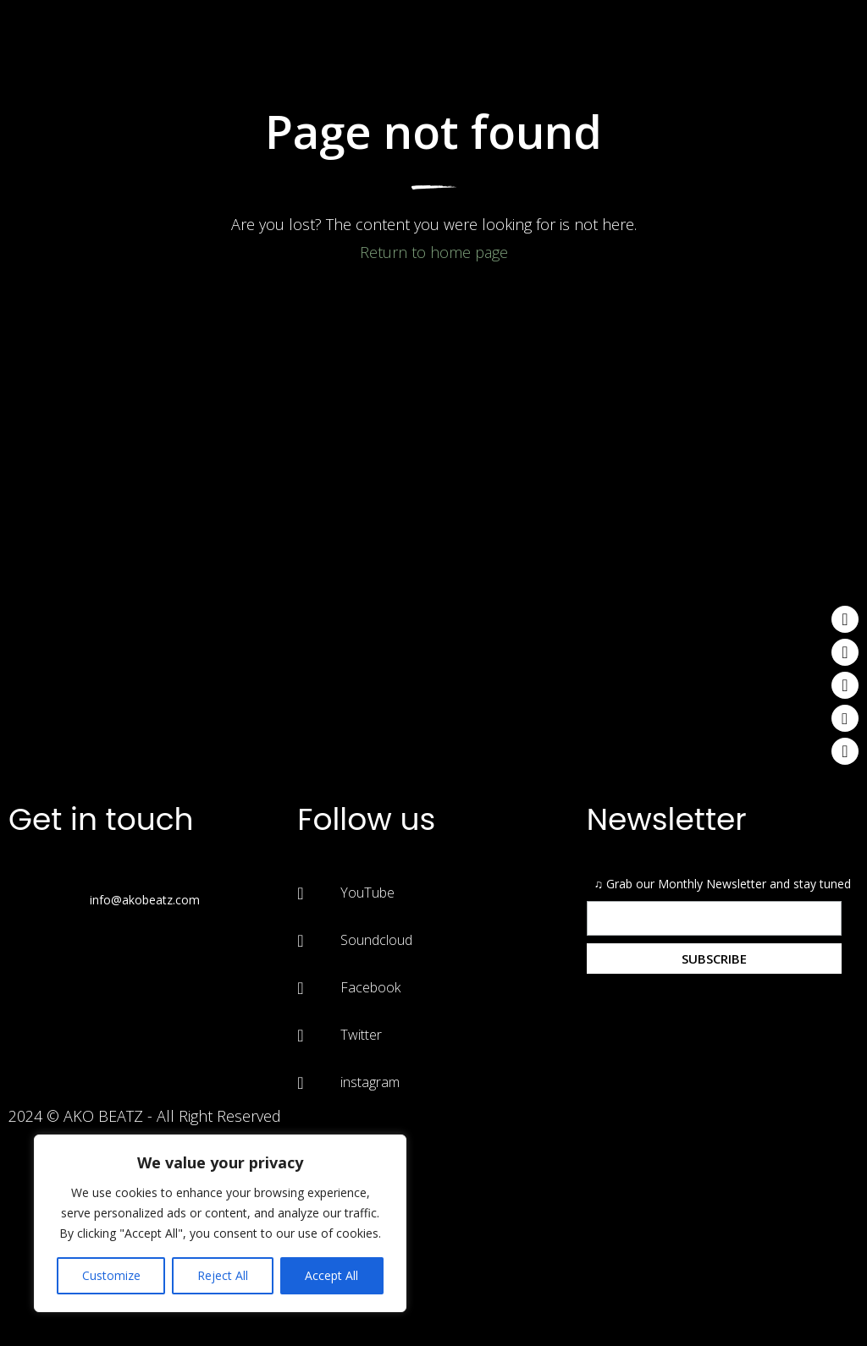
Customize (111, 1275)
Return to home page (434, 252)
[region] (220, 1223)
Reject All (222, 1275)
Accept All (331, 1275)
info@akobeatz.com (145, 900)
